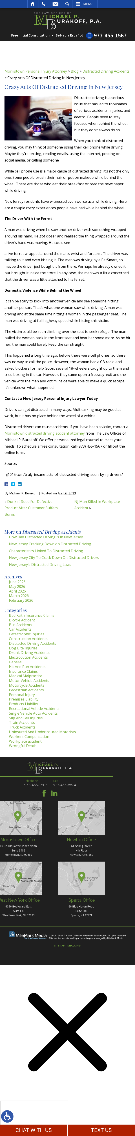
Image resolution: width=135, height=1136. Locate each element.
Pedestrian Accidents (26, 690)
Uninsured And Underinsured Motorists (42, 731)
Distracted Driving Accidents (106, 71)
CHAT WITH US (33, 1130)
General (15, 662)
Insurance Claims (23, 671)
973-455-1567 (110, 35)
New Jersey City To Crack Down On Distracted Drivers (54, 557)
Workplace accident (25, 741)
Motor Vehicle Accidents (29, 680)
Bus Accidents (20, 624)
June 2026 (17, 581)
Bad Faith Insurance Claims (31, 615)
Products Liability (23, 703)
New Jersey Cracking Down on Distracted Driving (50, 543)
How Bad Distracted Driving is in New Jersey (46, 537)
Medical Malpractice (25, 675)
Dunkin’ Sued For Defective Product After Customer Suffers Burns (31, 508)
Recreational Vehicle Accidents (34, 708)
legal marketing (82, 938)
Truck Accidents (22, 727)
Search (67, 4)
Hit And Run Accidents (27, 666)
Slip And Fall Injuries (26, 718)
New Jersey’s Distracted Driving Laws (40, 564)
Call (43, 4)
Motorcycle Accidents (26, 685)
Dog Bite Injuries (23, 648)
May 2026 (17, 586)
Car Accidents (20, 629)
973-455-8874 (11, 784)
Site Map (59, 945)
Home (33, 4)
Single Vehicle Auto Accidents (33, 713)
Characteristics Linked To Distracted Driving (46, 550)
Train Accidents (22, 722)
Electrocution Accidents (28, 657)
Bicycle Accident (22, 620)
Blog (75, 71)
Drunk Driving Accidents (29, 652)
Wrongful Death (22, 745)
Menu (88, 4)
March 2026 (19, 595)
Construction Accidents (28, 638)
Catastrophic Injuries (26, 634)
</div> (34, 1118)
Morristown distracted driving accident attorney (44, 433)
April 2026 (17, 591)
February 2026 (21, 600)
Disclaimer (74, 945)
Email (55, 4)
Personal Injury (22, 694)
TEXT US (101, 1130)
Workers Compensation (29, 736)
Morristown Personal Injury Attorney (35, 71)
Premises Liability (23, 699)
